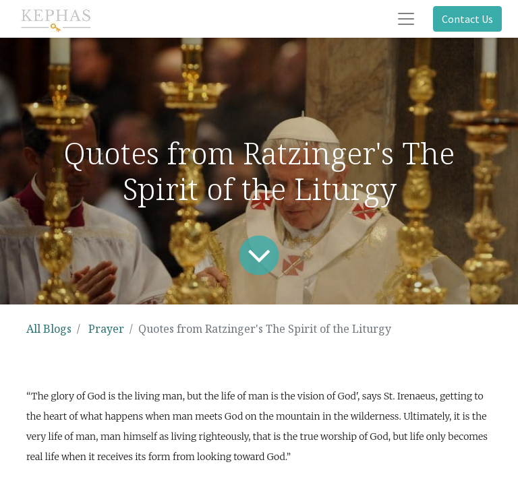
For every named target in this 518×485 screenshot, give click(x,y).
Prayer (106, 328)
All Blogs (48, 328)
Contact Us (467, 19)
